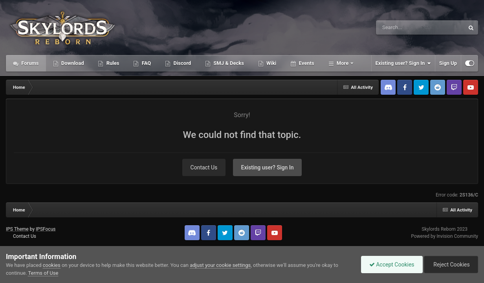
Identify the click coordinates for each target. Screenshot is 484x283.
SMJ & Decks (228, 63)
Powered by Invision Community (444, 236)
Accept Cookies (391, 264)
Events (305, 63)
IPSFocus (45, 229)
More (343, 63)
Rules (112, 63)
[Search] (400, 27)
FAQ (145, 63)
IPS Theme (17, 229)
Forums (29, 63)
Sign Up (448, 63)
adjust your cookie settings (220, 265)
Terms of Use (43, 273)
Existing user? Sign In (403, 63)
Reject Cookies (451, 264)
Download (72, 63)
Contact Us (204, 167)
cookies (51, 265)
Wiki (270, 63)
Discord (181, 63)
